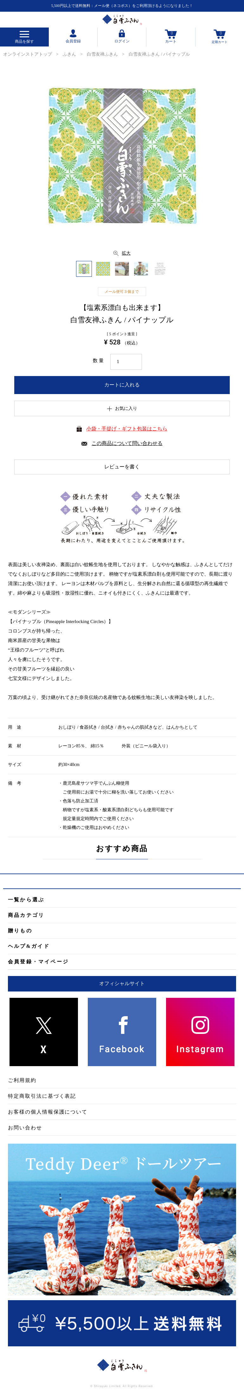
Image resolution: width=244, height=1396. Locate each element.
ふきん (69, 54)
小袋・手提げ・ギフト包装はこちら (126, 428)
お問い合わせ (25, 1127)
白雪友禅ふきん (102, 54)
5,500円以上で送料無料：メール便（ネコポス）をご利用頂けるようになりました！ (122, 5)
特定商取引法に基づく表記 (42, 1096)
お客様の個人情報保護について (47, 1112)
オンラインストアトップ (27, 54)
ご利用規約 (22, 1080)
